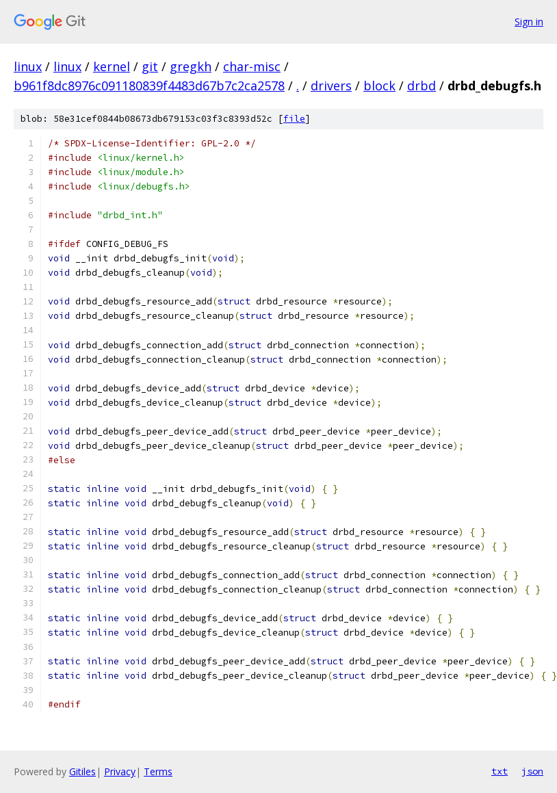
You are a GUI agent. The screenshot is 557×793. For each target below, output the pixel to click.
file (294, 119)
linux (28, 66)
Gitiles (82, 771)
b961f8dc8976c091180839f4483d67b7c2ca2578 (149, 85)
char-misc (252, 66)
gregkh (190, 66)
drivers (331, 85)
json (532, 771)
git (150, 66)
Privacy (119, 771)
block (379, 85)
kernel (111, 66)
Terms (158, 771)
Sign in (529, 21)
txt (499, 771)
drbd (421, 85)
